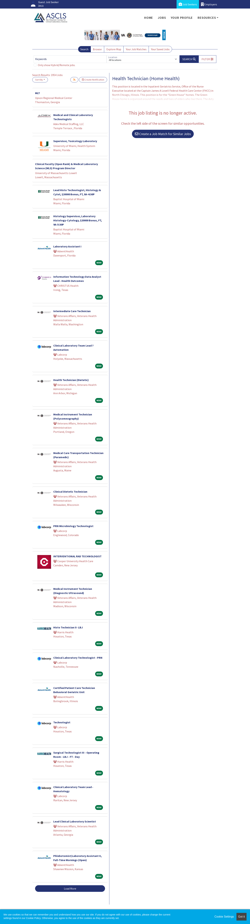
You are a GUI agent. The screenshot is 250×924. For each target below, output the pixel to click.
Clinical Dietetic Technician (70, 491)
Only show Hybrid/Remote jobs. (56, 65)
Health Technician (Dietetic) (71, 380)
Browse (97, 49)
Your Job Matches (136, 49)
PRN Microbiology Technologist (73, 526)
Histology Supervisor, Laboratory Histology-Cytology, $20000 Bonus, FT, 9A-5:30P (77, 220)
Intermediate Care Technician (72, 311)
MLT (37, 93)
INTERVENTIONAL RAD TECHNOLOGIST (77, 556)
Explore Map (113, 49)
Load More (70, 888)
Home (148, 18)
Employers (209, 4)
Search (84, 49)
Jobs (162, 18)
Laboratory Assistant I (67, 246)
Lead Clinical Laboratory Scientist (74, 821)
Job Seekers (188, 4)
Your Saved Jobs (160, 49)
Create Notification (93, 79)
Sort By (39, 79)
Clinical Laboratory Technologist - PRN (77, 657)
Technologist (61, 722)
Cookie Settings (224, 916)
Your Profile (182, 18)
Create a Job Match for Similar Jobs (163, 134)
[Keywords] (70, 59)
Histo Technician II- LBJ (68, 627)
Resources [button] (207, 18)
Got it (241, 916)
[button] (207, 59)
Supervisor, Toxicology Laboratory (75, 141)
